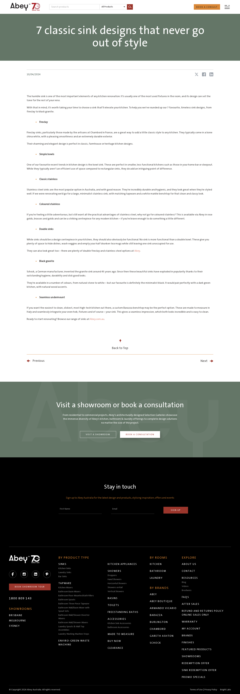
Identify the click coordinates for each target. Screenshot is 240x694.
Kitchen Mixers (66, 587)
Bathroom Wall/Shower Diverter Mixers (74, 617)
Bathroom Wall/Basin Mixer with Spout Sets (74, 609)
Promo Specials (194, 677)
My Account (191, 628)
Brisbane (16, 615)
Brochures (187, 590)
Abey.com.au (97, 319)
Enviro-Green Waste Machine (74, 642)
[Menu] (227, 7)
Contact (188, 571)
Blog (184, 582)
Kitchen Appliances (122, 564)
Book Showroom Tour (30, 587)
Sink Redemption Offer (199, 670)
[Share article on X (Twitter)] (196, 74)
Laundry (156, 577)
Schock (155, 642)
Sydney (14, 625)
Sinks (63, 564)
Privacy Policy (210, 689)
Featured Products (197, 649)
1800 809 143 (20, 598)
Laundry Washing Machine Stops (74, 634)
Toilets (113, 605)
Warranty (190, 621)
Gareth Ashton (162, 635)
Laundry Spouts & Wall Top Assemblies (71, 628)
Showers (114, 571)
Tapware (65, 583)
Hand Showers (115, 579)
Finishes (188, 642)
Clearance (116, 648)
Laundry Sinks (65, 572)
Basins (113, 598)
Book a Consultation (140, 434)
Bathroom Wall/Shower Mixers (73, 622)
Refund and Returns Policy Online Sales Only (203, 612)
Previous (38, 361)
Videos (185, 586)
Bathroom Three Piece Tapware (74, 603)
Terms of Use (196, 689)
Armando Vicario (163, 608)
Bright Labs (225, 689)
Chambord (158, 629)
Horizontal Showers (117, 583)
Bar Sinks (63, 576)
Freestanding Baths (123, 612)
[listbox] (113, 6)
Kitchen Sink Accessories (119, 623)
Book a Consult (206, 7)
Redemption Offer (196, 663)
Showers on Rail (115, 587)
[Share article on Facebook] (204, 74)
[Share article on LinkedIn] (211, 74)
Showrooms (191, 656)
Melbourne (17, 620)
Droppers (112, 575)
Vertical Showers (116, 591)
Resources (190, 577)
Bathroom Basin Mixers (70, 591)
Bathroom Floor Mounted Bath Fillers (76, 595)
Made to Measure (121, 634)
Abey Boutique (161, 601)
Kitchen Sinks (65, 568)
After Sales (190, 604)
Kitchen (156, 564)
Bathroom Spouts (67, 599)
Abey (137, 250)
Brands (187, 635)
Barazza (156, 615)
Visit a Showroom (98, 434)
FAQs (185, 597)
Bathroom (158, 571)
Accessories (117, 619)
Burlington (159, 622)
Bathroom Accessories (118, 627)
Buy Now (114, 641)
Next (204, 361)
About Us (189, 564)
